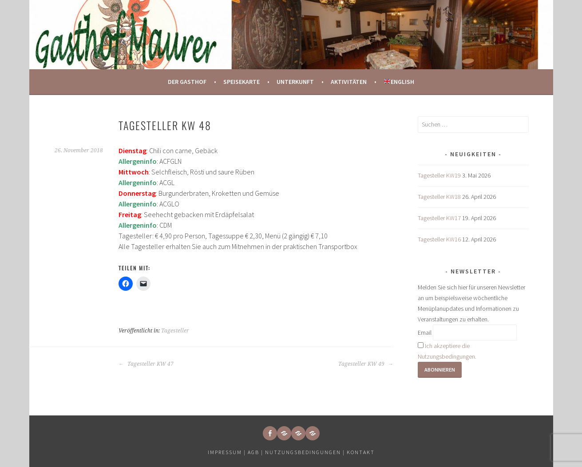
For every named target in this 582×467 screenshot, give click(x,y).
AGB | (255, 452)
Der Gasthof (187, 82)
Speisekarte (241, 82)
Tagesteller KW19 (439, 175)
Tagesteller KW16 (439, 239)
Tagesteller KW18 (439, 197)
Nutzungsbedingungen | (306, 452)
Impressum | (228, 452)
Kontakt (361, 452)
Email (425, 332)
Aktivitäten (349, 82)
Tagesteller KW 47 (146, 364)
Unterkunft (295, 82)
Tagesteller (175, 331)
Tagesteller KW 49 (365, 364)
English (399, 82)
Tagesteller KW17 (439, 218)
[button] (284, 433)
